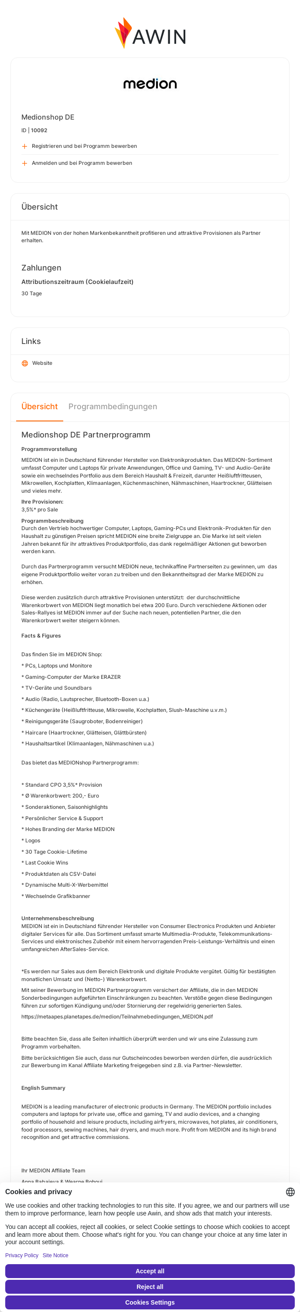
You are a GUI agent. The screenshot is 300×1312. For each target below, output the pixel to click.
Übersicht (39, 406)
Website (37, 363)
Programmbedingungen (112, 406)
